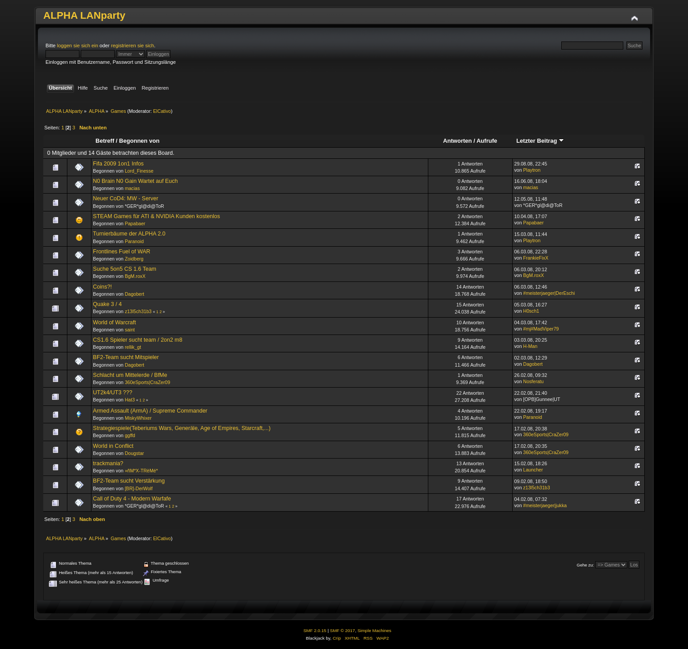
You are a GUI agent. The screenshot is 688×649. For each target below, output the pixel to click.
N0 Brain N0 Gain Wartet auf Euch (135, 181)
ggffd (130, 435)
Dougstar (134, 453)
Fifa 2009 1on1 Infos (118, 164)
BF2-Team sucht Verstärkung (129, 481)
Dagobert (135, 294)
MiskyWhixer (138, 418)
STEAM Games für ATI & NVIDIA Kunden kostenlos (156, 216)
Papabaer (135, 223)
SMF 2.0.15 (315, 630)
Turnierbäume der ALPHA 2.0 (129, 234)
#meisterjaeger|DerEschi (549, 293)
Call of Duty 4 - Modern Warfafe (132, 499)
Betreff (104, 140)
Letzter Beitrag (540, 140)
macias (132, 188)
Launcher (533, 469)
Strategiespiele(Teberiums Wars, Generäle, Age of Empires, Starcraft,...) (181, 428)
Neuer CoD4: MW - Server (125, 198)
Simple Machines (374, 630)
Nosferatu (533, 381)
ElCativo (162, 111)
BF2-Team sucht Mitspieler (126, 357)
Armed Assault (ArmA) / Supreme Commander (150, 411)
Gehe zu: (585, 564)
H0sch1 (531, 311)
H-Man (530, 346)
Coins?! (102, 287)
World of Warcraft (114, 322)
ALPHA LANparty (84, 15)
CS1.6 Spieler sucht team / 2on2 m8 (137, 340)
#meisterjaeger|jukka (545, 505)
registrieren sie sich (132, 45)
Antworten (457, 140)
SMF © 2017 (342, 630)
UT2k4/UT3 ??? (112, 392)
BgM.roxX (135, 276)
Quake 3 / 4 (107, 304)
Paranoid (134, 241)
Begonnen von (139, 140)
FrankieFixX (536, 257)
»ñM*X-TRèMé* (141, 470)
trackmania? (108, 463)
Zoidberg (134, 258)
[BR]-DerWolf (139, 488)
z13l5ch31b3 (138, 311)
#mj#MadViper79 (541, 328)
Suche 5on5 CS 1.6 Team (124, 269)
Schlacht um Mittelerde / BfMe (130, 375)
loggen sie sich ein (77, 45)
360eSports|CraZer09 (147, 382)
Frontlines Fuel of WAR (121, 251)
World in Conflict (113, 446)
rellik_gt (133, 347)
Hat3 (130, 399)
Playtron (532, 170)
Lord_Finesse (139, 171)
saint (130, 329)
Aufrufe (487, 140)
